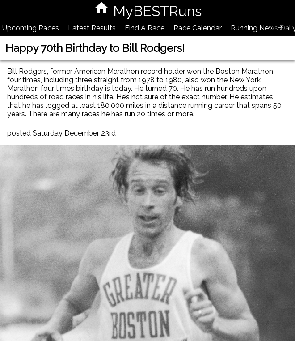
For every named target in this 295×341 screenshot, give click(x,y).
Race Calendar (197, 28)
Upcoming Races (30, 28)
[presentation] (280, 27)
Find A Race (144, 28)
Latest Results (92, 28)
